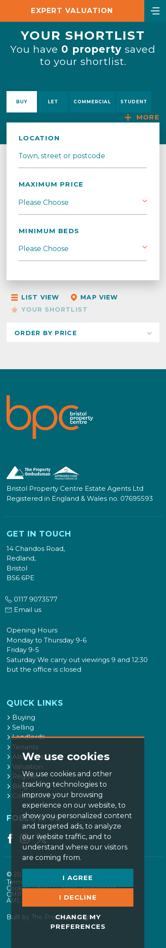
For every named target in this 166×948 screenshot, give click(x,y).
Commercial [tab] (92, 102)
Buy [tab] (21, 102)
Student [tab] (133, 102)
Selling (20, 727)
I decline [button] (78, 897)
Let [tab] (53, 102)
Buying (21, 717)
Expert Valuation (72, 11)
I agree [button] (78, 877)
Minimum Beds (49, 231)
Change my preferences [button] (78, 922)
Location (39, 138)
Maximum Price (51, 184)
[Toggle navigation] (155, 10)
